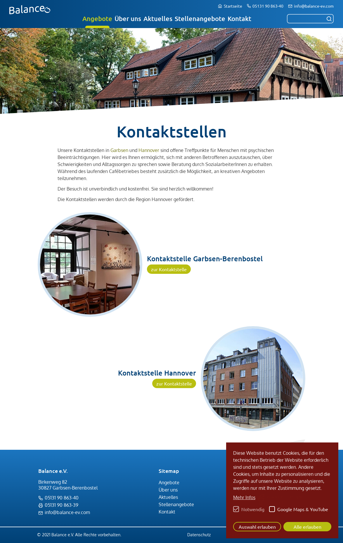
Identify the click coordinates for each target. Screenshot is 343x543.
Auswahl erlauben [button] (257, 527)
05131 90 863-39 (61, 505)
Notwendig (252, 509)
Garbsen (119, 150)
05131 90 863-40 (267, 5)
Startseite (233, 5)
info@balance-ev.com (314, 5)
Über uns (128, 19)
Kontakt (239, 19)
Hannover (148, 150)
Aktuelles (157, 19)
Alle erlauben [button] (307, 527)
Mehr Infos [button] (244, 497)
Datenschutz (199, 534)
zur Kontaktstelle (169, 269)
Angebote (97, 19)
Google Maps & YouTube (302, 509)
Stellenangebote (200, 19)
